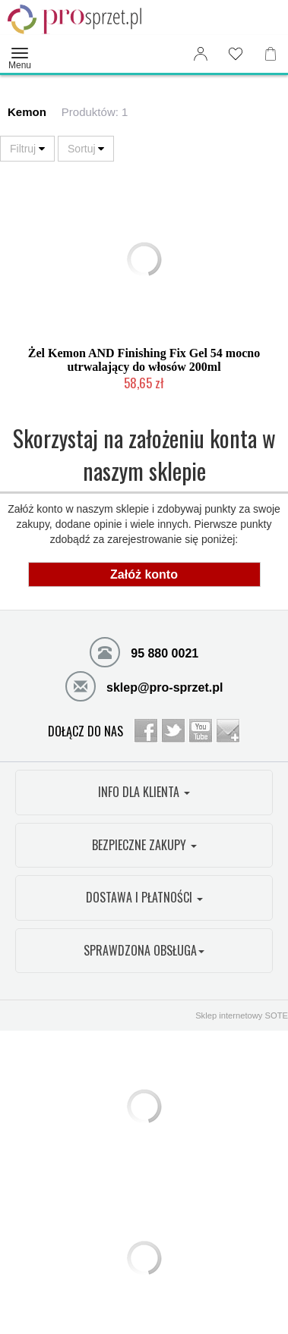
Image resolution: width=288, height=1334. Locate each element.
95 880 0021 (144, 651)
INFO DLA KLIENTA (144, 792)
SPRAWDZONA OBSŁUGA (144, 950)
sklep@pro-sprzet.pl (144, 685)
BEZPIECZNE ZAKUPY (144, 845)
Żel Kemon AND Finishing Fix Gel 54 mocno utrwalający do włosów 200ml (144, 360)
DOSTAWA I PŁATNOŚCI (144, 897)
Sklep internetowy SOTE (241, 1015)
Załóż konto (144, 574)
